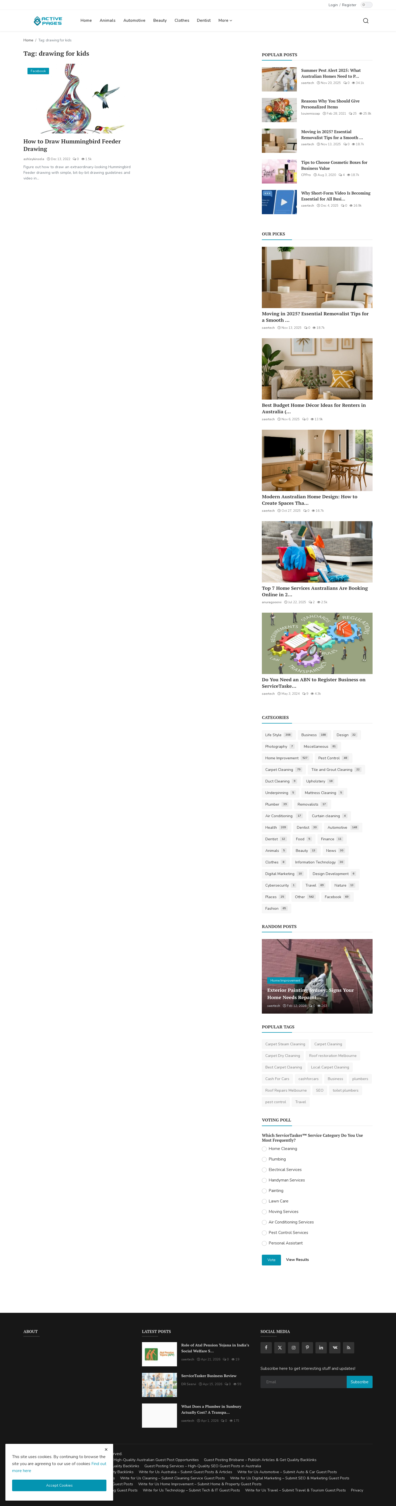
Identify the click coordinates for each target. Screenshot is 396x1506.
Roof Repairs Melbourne (286, 1090)
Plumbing (277, 1159)
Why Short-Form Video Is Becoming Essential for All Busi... (335, 196)
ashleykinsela (33, 159)
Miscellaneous (321, 746)
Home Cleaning (283, 1148)
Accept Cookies (59, 1485)
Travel (315, 885)
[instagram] (293, 1347)
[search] (366, 20)
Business (314, 735)
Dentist (204, 20)
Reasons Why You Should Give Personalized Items (330, 104)
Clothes (182, 20)
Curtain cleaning (330, 816)
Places (275, 897)
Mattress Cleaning (324, 792)
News (335, 850)
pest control (275, 1102)
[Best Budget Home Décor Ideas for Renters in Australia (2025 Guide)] (317, 369)
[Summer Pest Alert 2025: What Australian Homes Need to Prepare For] (279, 79)
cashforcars (308, 1078)
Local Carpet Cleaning (330, 1067)
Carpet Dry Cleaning (282, 1055)
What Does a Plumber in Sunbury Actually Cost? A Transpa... (211, 1409)
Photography (280, 746)
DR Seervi (188, 1384)
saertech (307, 83)
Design (347, 735)
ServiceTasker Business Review (209, 1375)
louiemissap (310, 113)
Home (86, 20)
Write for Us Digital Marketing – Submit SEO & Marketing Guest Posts (289, 1478)
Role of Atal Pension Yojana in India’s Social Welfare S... (215, 1347)
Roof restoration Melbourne (333, 1055)
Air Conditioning (284, 816)
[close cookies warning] (106, 1449)
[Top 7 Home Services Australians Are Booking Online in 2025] (317, 552)
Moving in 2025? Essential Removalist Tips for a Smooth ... (332, 134)
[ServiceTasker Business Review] (159, 1385)
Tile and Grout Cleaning (336, 769)
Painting (276, 1190)
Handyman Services (287, 1180)
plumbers (360, 1078)
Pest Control (333, 758)
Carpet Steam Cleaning (285, 1044)
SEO (320, 1090)
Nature (345, 885)
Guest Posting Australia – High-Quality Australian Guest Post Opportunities (134, 1459)
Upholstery (320, 781)
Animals (108, 20)
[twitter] (280, 1347)
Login (333, 5)
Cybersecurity (280, 885)
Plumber (277, 804)
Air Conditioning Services (291, 1222)
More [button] (225, 20)
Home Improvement (287, 758)
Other (305, 897)
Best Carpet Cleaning (283, 1067)
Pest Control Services (288, 1232)
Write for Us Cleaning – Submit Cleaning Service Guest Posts (172, 1478)
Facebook (337, 897)
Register (349, 5)
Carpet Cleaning (283, 769)
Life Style (278, 735)
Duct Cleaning (281, 781)
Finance (332, 839)
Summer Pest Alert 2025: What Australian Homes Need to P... (331, 73)
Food (304, 839)
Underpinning (280, 792)
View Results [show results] (297, 1259)
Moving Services (283, 1211)
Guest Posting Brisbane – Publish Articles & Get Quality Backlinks (260, 1459)
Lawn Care (279, 1201)
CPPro (306, 175)
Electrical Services (285, 1169)
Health (276, 827)
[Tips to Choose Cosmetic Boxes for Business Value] (279, 171)
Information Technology (320, 862)
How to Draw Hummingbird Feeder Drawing (72, 145)
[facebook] (266, 1347)
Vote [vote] (272, 1259)
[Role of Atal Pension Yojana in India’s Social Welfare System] (159, 1354)
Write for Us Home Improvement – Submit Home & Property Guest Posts (200, 1484)
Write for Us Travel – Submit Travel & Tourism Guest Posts (295, 1490)
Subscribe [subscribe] (360, 1382)
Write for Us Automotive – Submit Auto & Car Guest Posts (287, 1472)
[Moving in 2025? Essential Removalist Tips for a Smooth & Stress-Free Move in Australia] (279, 141)
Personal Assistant (286, 1243)
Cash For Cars (277, 1078)
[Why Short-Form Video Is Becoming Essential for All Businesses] (279, 202)
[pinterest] (307, 1347)
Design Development (334, 873)
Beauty (160, 20)
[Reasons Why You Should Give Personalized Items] (279, 110)
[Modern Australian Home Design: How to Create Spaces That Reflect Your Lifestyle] (317, 460)
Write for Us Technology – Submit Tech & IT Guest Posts (191, 1490)
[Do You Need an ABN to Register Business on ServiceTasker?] (317, 643)
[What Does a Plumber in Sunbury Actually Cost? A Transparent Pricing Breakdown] (159, 1415)
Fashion (276, 908)
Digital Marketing (284, 873)
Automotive (134, 20)
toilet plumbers (346, 1090)
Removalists (313, 804)
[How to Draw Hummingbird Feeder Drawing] (79, 98)
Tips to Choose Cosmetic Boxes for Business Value (334, 165)
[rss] (348, 1347)
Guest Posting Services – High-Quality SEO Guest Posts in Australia (202, 1466)
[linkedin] (321, 1347)
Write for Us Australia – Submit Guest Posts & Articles (185, 1472)
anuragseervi (272, 602)
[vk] (335, 1347)
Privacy (357, 1490)
